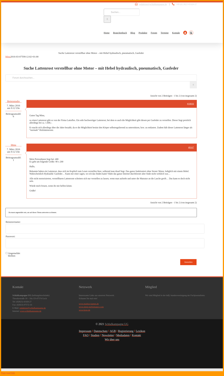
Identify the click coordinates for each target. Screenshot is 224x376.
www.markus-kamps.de (89, 304)
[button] (191, 33)
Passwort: (10, 236)
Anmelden (188, 262)
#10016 (190, 104)
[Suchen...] (122, 12)
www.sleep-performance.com (91, 307)
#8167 (191, 147)
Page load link (8, 373)
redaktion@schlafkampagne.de (153, 4)
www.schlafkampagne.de (30, 311)
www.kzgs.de (84, 310)
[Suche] (107, 19)
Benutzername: (13, 222)
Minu (8, 56)
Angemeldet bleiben (14, 254)
